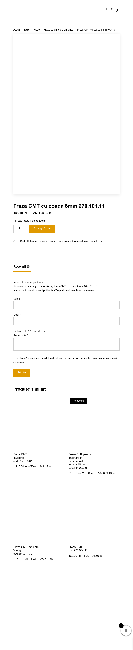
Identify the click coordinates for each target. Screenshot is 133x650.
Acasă (16, 29)
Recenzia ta (20, 409)
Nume (17, 372)
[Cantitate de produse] (19, 302)
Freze (36, 29)
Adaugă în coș (42, 302)
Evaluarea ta (21, 404)
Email (17, 388)
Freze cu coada (47, 314)
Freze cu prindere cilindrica (58, 29)
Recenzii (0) (22, 340)
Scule (27, 29)
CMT (101, 314)
